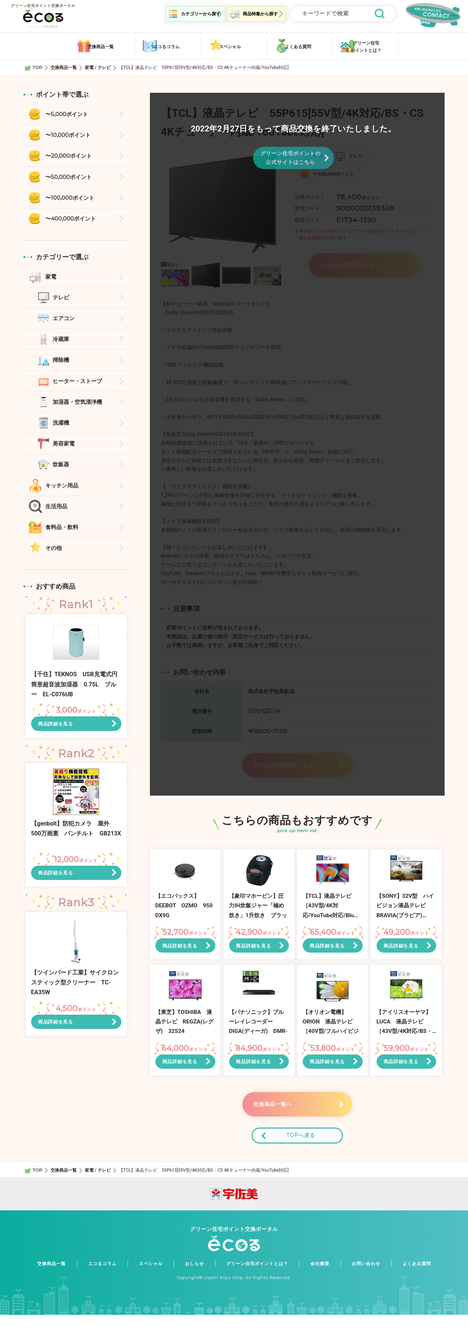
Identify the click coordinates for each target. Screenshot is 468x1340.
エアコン (64, 320)
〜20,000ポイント (70, 155)
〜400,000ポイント (72, 219)
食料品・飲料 (62, 532)
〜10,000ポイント (69, 134)
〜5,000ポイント (68, 113)
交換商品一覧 (63, 66)
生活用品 (57, 511)
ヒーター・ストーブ (79, 383)
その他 (54, 554)
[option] (222, 202)
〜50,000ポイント (70, 176)
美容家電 (64, 447)
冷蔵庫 (61, 341)
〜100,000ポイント (71, 198)
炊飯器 (61, 469)
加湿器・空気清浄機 (79, 405)
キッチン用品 (62, 490)
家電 (89, 66)
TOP (37, 66)
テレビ (104, 66)
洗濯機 (61, 426)
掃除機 (61, 362)
